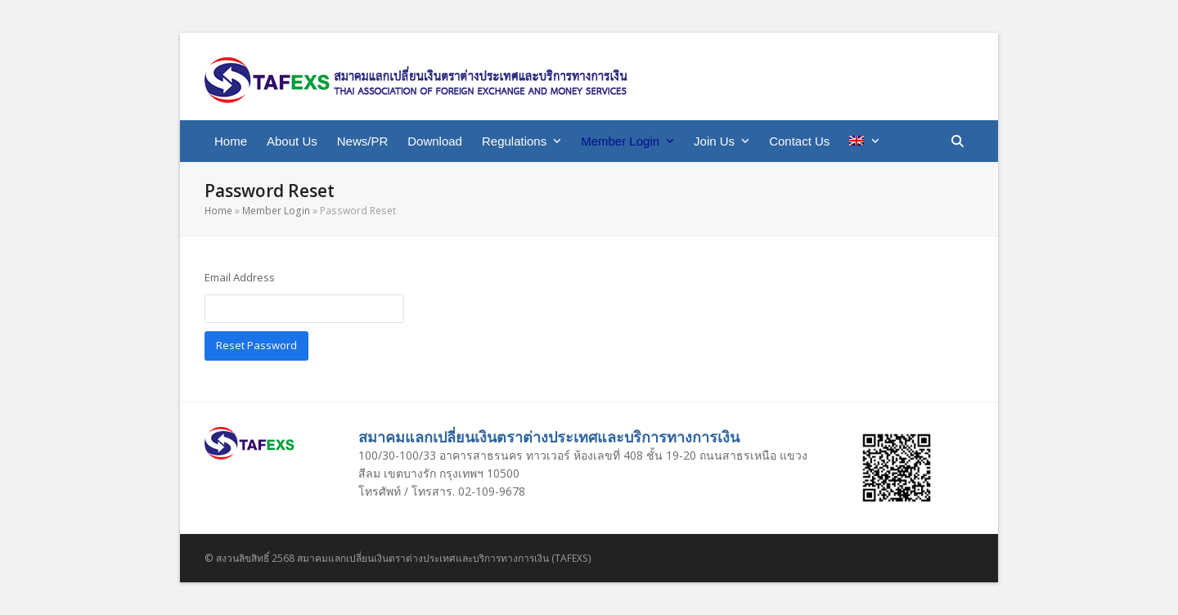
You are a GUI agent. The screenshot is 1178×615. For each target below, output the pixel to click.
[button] (957, 141)
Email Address (240, 277)
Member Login (276, 211)
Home (218, 211)
